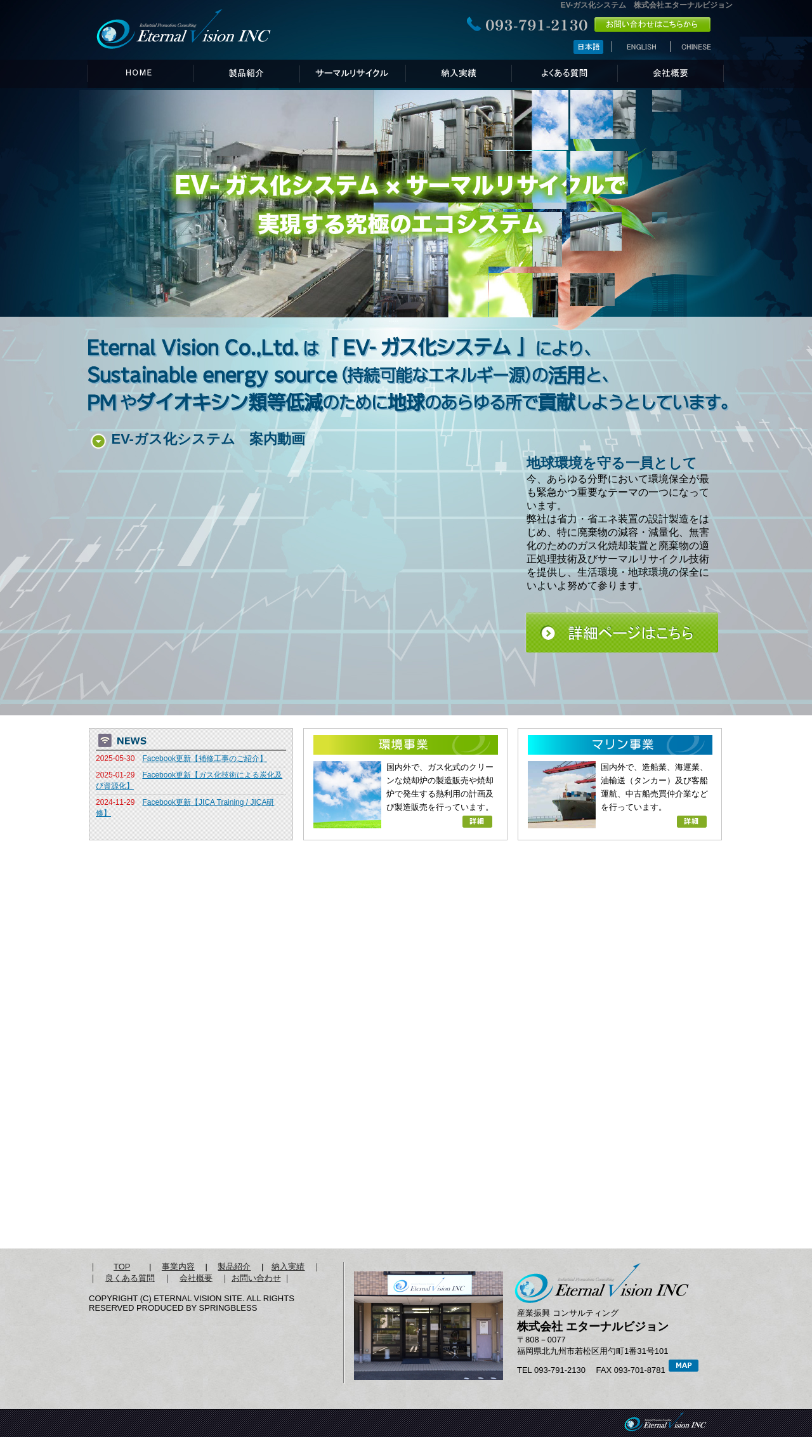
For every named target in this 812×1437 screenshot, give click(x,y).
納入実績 (288, 1266)
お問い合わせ (256, 1278)
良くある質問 (130, 1278)
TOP (122, 1266)
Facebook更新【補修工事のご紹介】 (204, 758)
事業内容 (178, 1266)
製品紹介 (234, 1266)
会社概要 (196, 1278)
